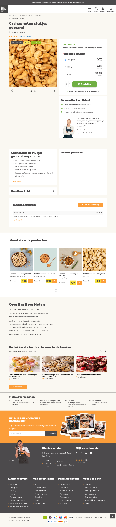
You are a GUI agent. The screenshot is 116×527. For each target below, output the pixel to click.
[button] (56, 290)
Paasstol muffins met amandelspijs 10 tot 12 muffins (24, 376)
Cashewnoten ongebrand (20, 274)
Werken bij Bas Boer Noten (94, 500)
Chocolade (37, 497)
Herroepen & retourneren (18, 506)
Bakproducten (39, 503)
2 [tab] (35, 91)
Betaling (12, 491)
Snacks (36, 500)
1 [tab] (31, 91)
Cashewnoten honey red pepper (69, 274)
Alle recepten (18, 387)
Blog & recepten (90, 497)
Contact (87, 503)
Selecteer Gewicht (74, 54)
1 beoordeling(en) (24, 36)
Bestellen (84, 84)
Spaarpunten (13, 488)
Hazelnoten (63, 488)
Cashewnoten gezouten (44, 274)
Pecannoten (63, 497)
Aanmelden (51, 433)
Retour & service (15, 497)
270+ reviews (80, 463)
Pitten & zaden (39, 488)
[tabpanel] (33, 63)
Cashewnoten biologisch (94, 274)
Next (54, 90)
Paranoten (63, 494)
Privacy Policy (100, 517)
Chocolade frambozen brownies (88, 375)
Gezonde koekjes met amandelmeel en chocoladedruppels (57, 376)
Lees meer (17, 182)
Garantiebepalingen (16, 500)
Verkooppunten (89, 494)
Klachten (12, 494)
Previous (12, 90)
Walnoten (62, 503)
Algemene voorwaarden (84, 517)
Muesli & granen (40, 494)
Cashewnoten (64, 485)
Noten (15, 16)
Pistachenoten (64, 500)
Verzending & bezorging (18, 503)
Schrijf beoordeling (90, 205)
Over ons (87, 485)
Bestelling (13, 485)
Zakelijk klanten (90, 488)
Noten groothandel (91, 491)
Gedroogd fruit (39, 491)
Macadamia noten (65, 491)
